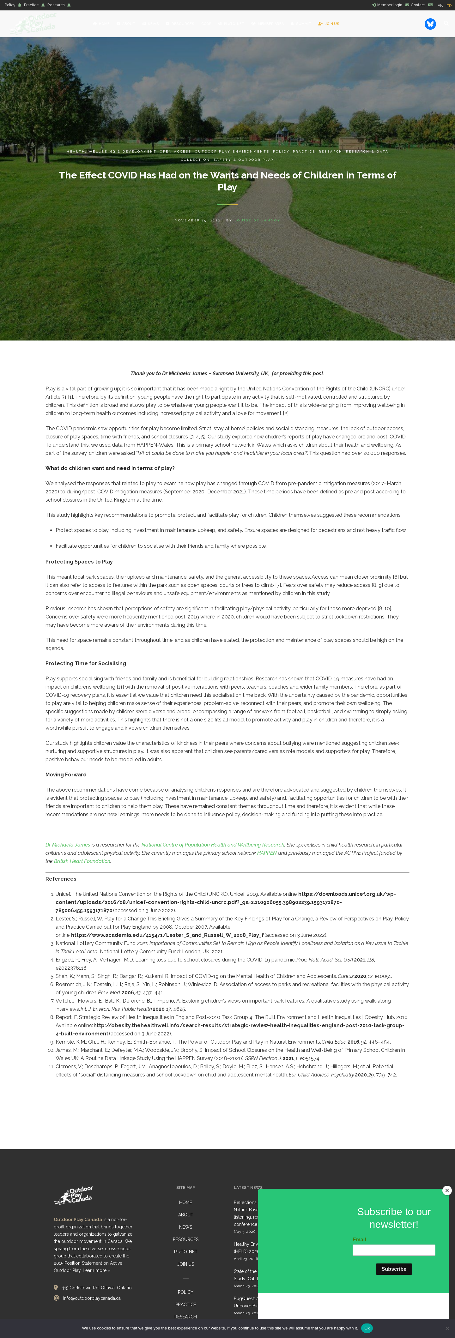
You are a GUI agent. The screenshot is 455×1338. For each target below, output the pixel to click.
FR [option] (449, 5)
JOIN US (185, 1264)
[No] (447, 1328)
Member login (389, 5)
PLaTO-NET (185, 1251)
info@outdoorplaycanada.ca (92, 1298)
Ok (367, 1328)
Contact (418, 5)
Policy (10, 5)
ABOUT (185, 1214)
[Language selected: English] (446, 5)
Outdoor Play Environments (232, 151)
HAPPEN (267, 853)
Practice (31, 5)
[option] (449, 6)
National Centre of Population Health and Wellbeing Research (212, 845)
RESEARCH (185, 1316)
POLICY (185, 1292)
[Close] (447, 1229)
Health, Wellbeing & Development (111, 151)
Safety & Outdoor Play (244, 159)
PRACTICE (185, 1304)
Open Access (175, 151)
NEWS (185, 1227)
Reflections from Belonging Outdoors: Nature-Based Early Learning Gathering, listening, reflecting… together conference (274, 1213)
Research (56, 5)
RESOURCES (185, 1239)
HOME (185, 1202)
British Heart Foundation (82, 861)
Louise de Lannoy (257, 220)
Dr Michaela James (68, 845)
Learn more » (96, 1270)
